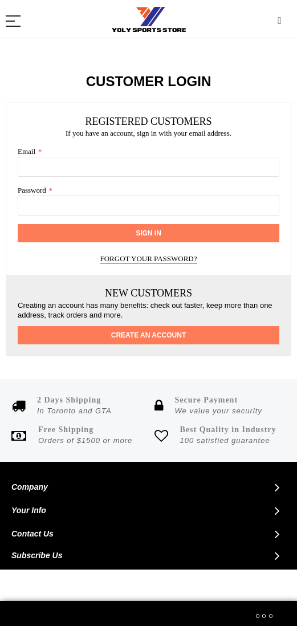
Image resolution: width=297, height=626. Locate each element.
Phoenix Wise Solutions (231, 586)
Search (280, 21)
